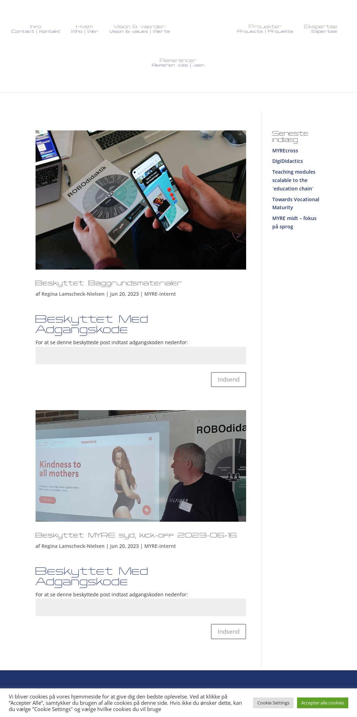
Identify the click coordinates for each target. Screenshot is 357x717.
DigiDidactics (287, 156)
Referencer (178, 63)
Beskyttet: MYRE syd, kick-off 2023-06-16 (136, 531)
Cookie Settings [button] (273, 703)
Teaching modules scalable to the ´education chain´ (294, 175)
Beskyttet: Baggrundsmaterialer (109, 278)
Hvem (85, 29)
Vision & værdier (139, 29)
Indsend (229, 375)
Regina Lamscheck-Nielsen (73, 289)
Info (36, 29)
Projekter (265, 29)
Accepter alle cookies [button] (322, 703)
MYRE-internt (160, 289)
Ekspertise (320, 29)
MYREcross (285, 146)
